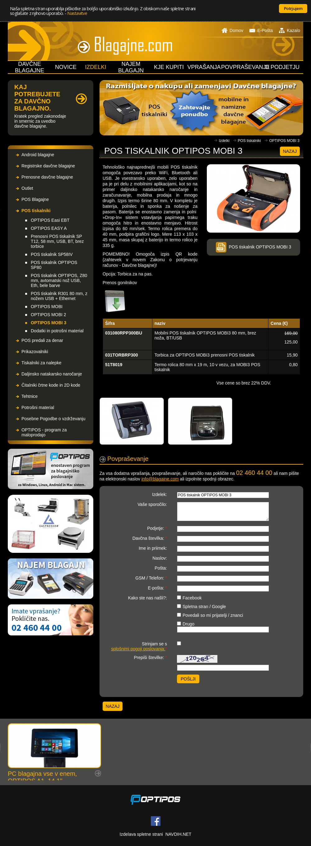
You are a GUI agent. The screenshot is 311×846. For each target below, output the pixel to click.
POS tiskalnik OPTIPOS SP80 (54, 265)
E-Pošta (261, 30)
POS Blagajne (35, 199)
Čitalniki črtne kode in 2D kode (50, 385)
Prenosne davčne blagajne (47, 177)
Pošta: (161, 568)
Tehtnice (29, 396)
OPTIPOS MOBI (47, 306)
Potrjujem (293, 8)
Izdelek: (159, 494)
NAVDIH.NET (178, 834)
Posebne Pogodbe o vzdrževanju (53, 418)
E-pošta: (157, 587)
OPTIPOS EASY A (49, 228)
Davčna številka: (149, 538)
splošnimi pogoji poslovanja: (138, 648)
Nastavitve (77, 13)
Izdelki (224, 141)
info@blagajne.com (160, 478)
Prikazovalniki (34, 351)
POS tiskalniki (35, 210)
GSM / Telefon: (151, 577)
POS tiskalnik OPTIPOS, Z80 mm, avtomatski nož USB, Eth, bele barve (59, 280)
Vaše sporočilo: (152, 504)
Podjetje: (157, 528)
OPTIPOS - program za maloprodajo (44, 432)
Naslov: (159, 558)
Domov (232, 30)
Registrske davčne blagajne (48, 165)
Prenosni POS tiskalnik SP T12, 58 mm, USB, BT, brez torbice (57, 241)
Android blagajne (37, 154)
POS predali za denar (42, 340)
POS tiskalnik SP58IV (52, 254)
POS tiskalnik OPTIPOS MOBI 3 (253, 246)
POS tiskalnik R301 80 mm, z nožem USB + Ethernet (59, 296)
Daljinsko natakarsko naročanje (51, 373)
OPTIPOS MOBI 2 (48, 314)
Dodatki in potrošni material (57, 330)
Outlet (27, 188)
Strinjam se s (139, 646)
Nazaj (290, 151)
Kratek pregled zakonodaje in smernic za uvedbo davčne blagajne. (40, 121)
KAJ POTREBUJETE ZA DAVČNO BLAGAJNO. (37, 98)
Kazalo (289, 30)
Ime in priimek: (153, 548)
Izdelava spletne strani (141, 834)
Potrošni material (37, 407)
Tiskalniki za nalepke (41, 362)
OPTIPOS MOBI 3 (48, 322)
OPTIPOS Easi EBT (50, 220)
